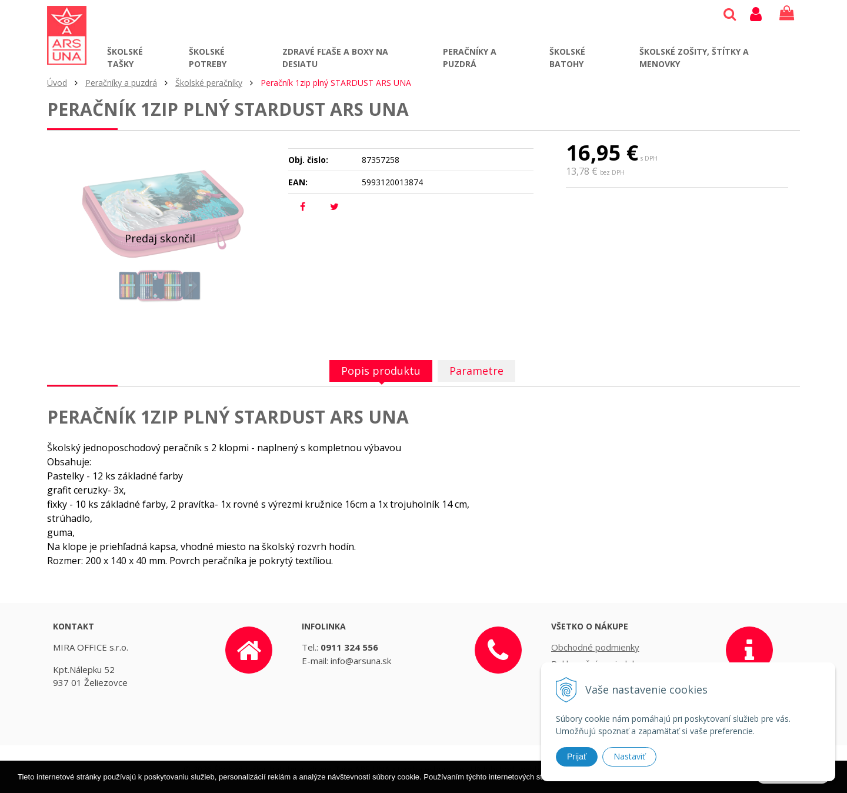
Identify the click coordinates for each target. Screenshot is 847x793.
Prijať (576, 756)
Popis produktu (381, 371)
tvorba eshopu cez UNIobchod (456, 769)
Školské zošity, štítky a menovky (694, 57)
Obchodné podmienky (595, 647)
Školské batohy (567, 57)
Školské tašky (125, 57)
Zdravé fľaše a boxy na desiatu (335, 57)
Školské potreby (207, 57)
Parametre (476, 371)
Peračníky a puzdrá (469, 57)
